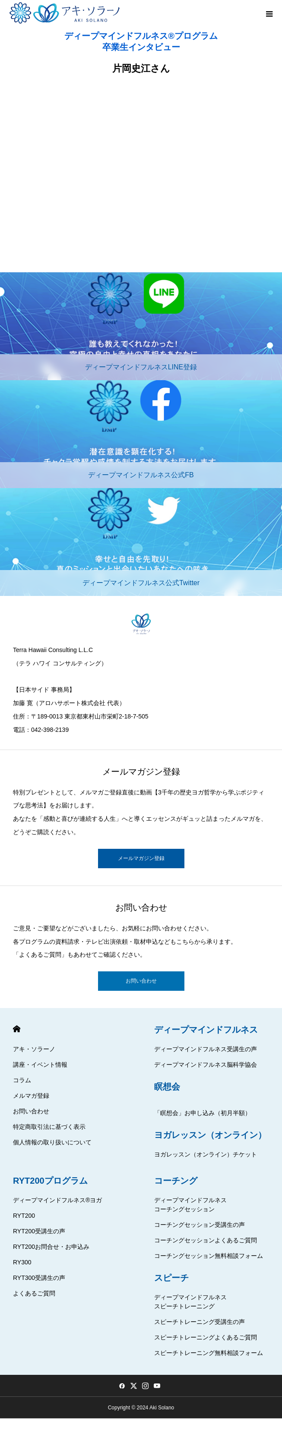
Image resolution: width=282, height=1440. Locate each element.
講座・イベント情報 (40, 1064)
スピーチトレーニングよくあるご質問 (205, 1337)
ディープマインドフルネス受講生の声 (205, 1049)
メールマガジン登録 (141, 858)
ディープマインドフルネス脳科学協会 (205, 1064)
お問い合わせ (141, 981)
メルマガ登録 (31, 1095)
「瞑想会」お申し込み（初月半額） (202, 1112)
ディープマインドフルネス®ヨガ (57, 1200)
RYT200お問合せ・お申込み (51, 1246)
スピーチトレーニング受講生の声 (199, 1321)
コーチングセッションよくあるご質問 (205, 1240)
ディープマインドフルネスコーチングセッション (190, 1205)
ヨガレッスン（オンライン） (210, 1135)
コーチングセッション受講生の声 (199, 1224)
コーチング (175, 1180)
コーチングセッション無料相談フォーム (208, 1255)
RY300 (22, 1262)
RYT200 (24, 1215)
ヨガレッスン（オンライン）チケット (205, 1154)
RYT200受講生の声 (39, 1231)
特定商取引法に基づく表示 (49, 1126)
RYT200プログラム (50, 1180)
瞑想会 (167, 1086)
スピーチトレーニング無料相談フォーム (208, 1352)
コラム (22, 1080)
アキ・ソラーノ (34, 1049)
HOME (16, 1029)
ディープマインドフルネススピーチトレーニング (190, 1302)
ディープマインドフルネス (206, 1029)
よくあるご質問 (34, 1293)
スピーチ (171, 1277)
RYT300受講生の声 (39, 1277)
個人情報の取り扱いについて (52, 1142)
